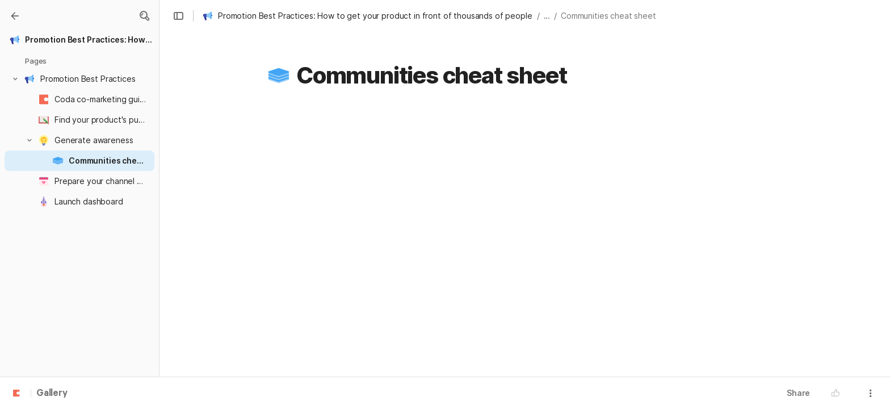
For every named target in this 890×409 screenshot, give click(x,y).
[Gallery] (15, 16)
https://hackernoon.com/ (461, 368)
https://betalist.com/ (453, 242)
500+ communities (443, 162)
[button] (144, 16)
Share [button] (798, 393)
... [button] (547, 15)
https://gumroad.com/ (455, 347)
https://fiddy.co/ (446, 284)
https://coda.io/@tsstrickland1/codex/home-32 (483, 263)
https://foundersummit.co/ (464, 305)
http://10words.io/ (448, 221)
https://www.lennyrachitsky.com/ (476, 326)
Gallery (52, 393)
